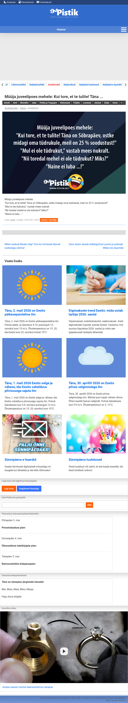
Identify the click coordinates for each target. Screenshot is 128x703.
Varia (23, 108)
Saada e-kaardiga (49, 220)
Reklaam (122, 700)
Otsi (89, 504)
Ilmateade (10, 2)
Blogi (108, 700)
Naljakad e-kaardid (112, 84)
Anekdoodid (54, 84)
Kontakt (114, 700)
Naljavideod (69, 84)
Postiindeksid (44, 2)
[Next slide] (125, 84)
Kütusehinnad (26, 2)
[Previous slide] (2, 84)
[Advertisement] (64, 56)
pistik (12, 220)
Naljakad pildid (37, 84)
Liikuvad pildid (18, 84)
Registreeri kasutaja (29, 488)
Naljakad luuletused (89, 84)
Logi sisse (9, 488)
